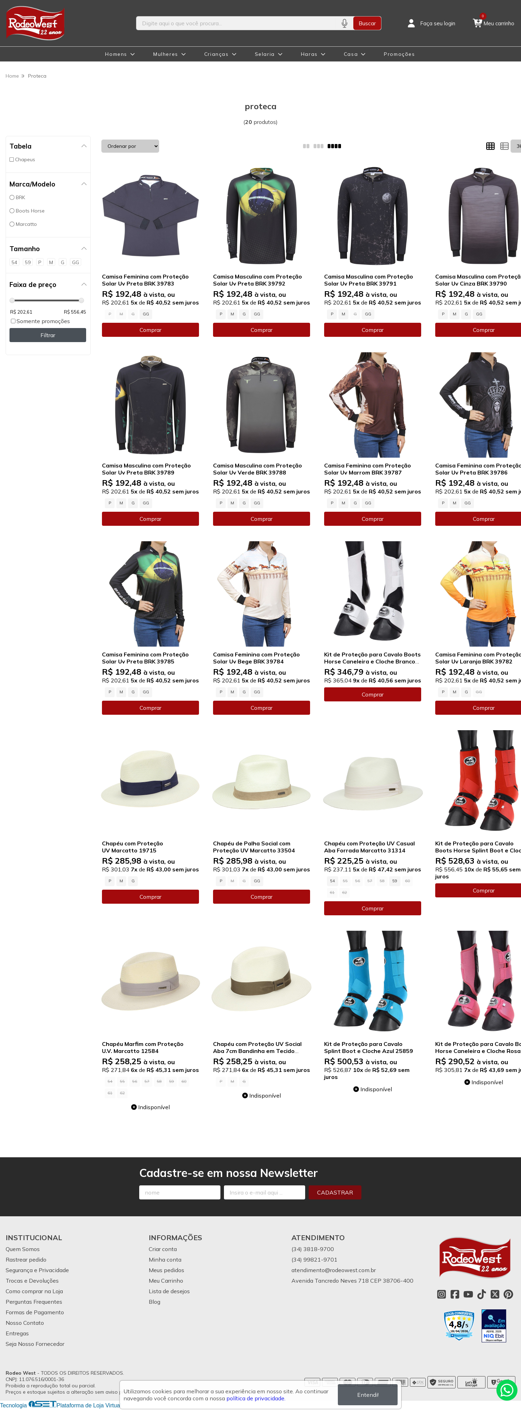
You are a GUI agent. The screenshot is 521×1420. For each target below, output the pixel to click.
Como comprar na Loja (34, 1291)
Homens (116, 54)
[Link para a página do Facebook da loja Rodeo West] (455, 1294)
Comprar (150, 329)
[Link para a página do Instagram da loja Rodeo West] (441, 1294)
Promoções (399, 54)
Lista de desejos (169, 1291)
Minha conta (165, 1259)
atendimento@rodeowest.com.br (333, 1270)
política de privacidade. (255, 1398)
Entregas (17, 1333)
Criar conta (163, 1248)
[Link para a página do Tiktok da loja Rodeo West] (482, 1294)
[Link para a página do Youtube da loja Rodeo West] (468, 1294)
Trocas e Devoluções (32, 1280)
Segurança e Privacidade (37, 1270)
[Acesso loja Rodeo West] (430, 23)
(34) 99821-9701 (314, 1259)
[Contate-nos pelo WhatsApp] (506, 1390)
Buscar (367, 23)
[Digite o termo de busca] (235, 23)
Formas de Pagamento (35, 1312)
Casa (351, 54)
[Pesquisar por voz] (344, 23)
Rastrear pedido (26, 1259)
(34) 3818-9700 (312, 1248)
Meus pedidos (166, 1270)
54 (332, 880)
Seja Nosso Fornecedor (35, 1343)
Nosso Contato (25, 1322)
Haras (309, 54)
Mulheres (165, 54)
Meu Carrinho (166, 1280)
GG (146, 314)
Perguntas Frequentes (34, 1301)
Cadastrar (335, 1192)
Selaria (265, 54)
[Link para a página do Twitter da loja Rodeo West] (495, 1294)
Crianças (216, 54)
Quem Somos (23, 1248)
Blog (154, 1301)
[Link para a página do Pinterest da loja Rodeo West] (508, 1294)
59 (394, 880)
